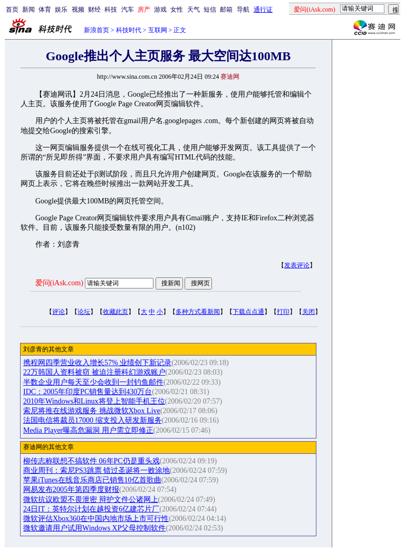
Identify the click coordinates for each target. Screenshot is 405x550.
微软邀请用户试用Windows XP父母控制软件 (94, 528)
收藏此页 (115, 311)
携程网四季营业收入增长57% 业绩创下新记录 (97, 363)
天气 (193, 9)
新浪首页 (96, 30)
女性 (176, 9)
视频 (78, 9)
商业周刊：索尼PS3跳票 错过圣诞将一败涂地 (96, 470)
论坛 (84, 311)
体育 (44, 9)
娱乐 (61, 9)
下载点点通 (248, 311)
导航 (243, 9)
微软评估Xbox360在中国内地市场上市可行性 (96, 519)
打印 (283, 311)
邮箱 (226, 9)
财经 (94, 9)
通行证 (263, 9)
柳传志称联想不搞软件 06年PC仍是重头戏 (91, 461)
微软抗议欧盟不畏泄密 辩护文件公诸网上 (90, 500)
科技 (110, 9)
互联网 (157, 30)
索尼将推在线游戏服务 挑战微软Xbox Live (91, 411)
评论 (58, 311)
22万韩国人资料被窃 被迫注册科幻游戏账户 (94, 372)
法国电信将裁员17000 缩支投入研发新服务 (92, 420)
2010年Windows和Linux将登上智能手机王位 (94, 401)
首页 (12, 9)
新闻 (28, 9)
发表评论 (297, 265)
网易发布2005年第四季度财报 (71, 489)
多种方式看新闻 (198, 311)
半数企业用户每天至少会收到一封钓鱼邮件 (93, 382)
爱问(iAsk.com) (59, 283)
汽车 (127, 9)
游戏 (160, 9)
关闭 (308, 311)
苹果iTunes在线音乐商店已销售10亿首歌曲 (92, 480)
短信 (210, 9)
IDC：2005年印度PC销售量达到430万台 (87, 392)
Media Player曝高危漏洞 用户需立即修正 (88, 430)
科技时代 (128, 30)
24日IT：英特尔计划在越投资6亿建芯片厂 (91, 509)
